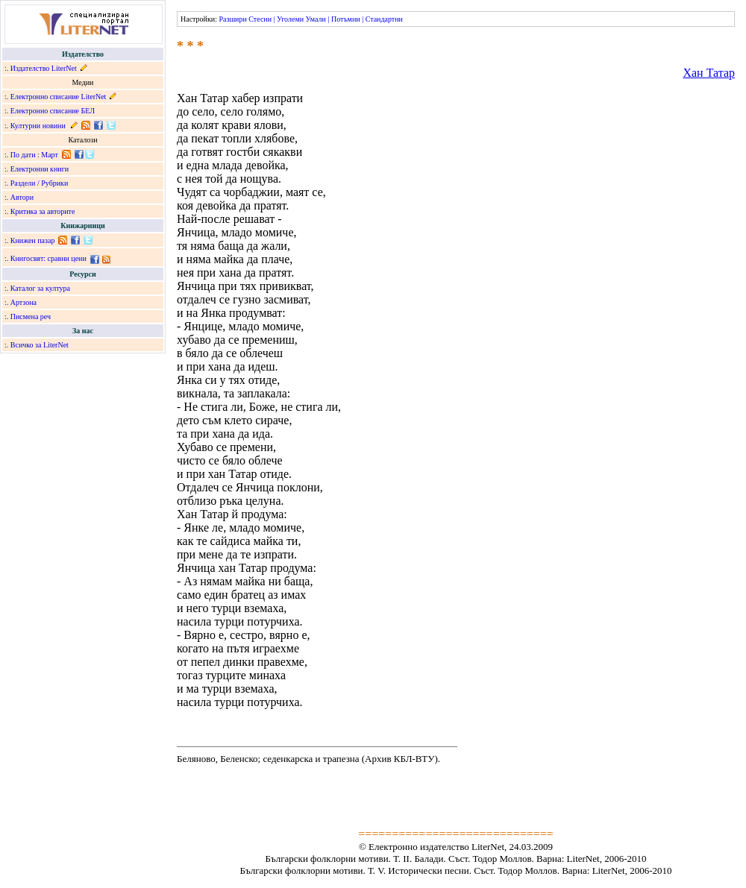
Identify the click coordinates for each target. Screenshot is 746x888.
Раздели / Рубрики (39, 183)
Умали (316, 19)
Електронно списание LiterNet (58, 96)
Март (49, 155)
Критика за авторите (42, 211)
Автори (22, 197)
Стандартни (384, 19)
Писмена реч (30, 316)
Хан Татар (709, 72)
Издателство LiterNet (43, 68)
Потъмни (345, 19)
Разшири (232, 19)
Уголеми (290, 19)
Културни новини (38, 126)
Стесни (260, 19)
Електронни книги (39, 169)
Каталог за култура (40, 288)
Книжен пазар (32, 240)
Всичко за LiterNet (39, 345)
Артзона (23, 302)
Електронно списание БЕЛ (52, 111)
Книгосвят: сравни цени (48, 258)
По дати (23, 155)
